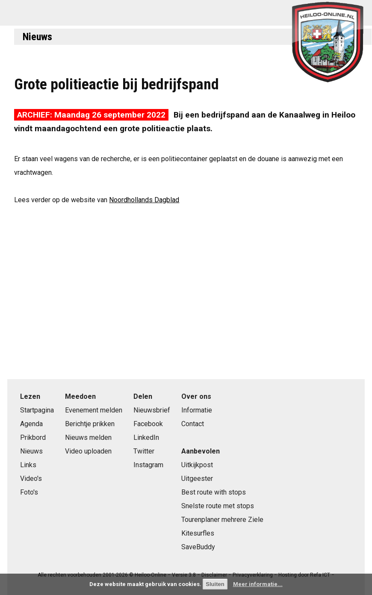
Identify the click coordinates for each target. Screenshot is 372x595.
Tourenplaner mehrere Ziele (222, 519)
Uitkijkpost (197, 465)
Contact (192, 424)
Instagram (148, 465)
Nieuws (37, 37)
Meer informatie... (258, 584)
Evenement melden (93, 410)
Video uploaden (88, 451)
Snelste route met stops (217, 506)
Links (28, 465)
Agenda (31, 424)
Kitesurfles (197, 533)
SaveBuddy (198, 547)
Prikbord (33, 437)
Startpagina (37, 410)
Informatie (196, 410)
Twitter (143, 451)
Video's (31, 478)
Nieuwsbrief (151, 410)
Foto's (29, 492)
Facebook (148, 424)
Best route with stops (213, 492)
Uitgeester (197, 478)
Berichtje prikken (90, 424)
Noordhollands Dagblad (144, 200)
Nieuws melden (88, 437)
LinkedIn (146, 437)
